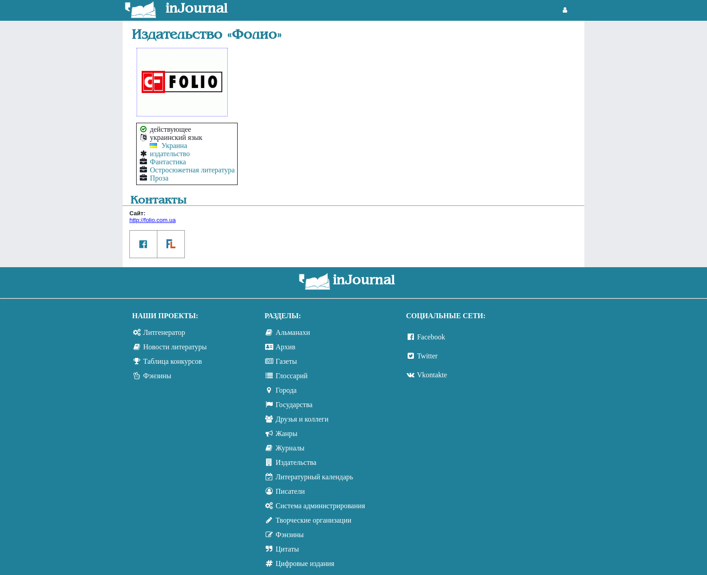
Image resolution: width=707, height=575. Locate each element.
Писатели (290, 491)
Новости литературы (175, 347)
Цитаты (287, 549)
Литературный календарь (314, 477)
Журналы (289, 448)
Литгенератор (164, 332)
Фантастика (168, 162)
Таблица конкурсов (172, 361)
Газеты (286, 361)
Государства (293, 404)
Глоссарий (291, 376)
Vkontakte (432, 375)
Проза (159, 178)
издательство (170, 154)
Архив (285, 347)
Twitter (427, 356)
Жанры (286, 433)
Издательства (295, 462)
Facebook (431, 337)
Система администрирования (320, 506)
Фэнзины (157, 376)
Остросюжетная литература (192, 170)
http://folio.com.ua (152, 220)
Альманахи (292, 332)
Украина (174, 145)
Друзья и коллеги (301, 419)
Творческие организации (313, 520)
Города (286, 390)
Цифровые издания (304, 563)
